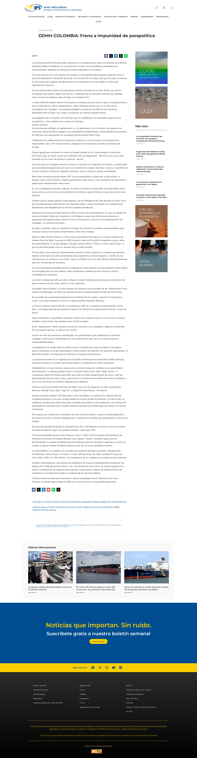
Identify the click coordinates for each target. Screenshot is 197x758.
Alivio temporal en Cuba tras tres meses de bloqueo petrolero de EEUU (146, 588)
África (129, 685)
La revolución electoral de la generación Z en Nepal (149, 183)
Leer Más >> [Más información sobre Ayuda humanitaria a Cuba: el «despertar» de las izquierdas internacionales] (141, 174)
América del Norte (134, 694)
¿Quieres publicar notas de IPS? (48, 703)
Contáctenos (39, 694)
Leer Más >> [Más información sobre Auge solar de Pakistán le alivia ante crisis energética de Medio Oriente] (141, 159)
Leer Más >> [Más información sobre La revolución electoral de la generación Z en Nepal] (141, 187)
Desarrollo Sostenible (89, 17)
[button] (172, 8)
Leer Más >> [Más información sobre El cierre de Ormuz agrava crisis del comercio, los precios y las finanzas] (80, 592)
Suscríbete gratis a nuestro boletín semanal (98, 633)
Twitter (83, 694)
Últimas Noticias (36, 17)
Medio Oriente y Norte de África (141, 707)
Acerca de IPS (39, 685)
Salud (99, 22)
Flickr (82, 703)
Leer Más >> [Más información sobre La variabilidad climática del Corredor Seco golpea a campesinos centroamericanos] (141, 144)
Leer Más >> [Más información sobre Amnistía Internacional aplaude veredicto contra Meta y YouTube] (141, 200)
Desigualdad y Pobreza (116, 17)
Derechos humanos (65, 17)
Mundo (129, 711)
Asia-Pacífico (132, 698)
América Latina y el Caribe (44, 507)
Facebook (84, 698)
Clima (50, 17)
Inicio (82, 690)
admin (35, 56)
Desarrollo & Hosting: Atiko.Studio (98, 746)
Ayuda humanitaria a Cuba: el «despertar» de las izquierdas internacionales (150, 169)
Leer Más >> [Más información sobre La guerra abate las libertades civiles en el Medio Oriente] (32, 592)
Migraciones (162, 17)
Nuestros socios (40, 690)
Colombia (60, 507)
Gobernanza (147, 17)
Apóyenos (37, 698)
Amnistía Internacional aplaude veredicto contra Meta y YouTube (151, 196)
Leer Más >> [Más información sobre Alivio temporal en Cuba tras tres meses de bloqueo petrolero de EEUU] (128, 592)
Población (37, 510)
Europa (129, 703)
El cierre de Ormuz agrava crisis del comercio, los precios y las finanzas (95, 588)
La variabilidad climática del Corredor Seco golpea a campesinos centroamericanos (150, 138)
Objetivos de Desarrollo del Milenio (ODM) (101, 507)
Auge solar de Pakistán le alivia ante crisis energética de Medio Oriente (150, 153)
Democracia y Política (74, 507)
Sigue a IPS (85, 685)
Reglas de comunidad (90, 707)
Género (134, 17)
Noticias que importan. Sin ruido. (98, 625)
